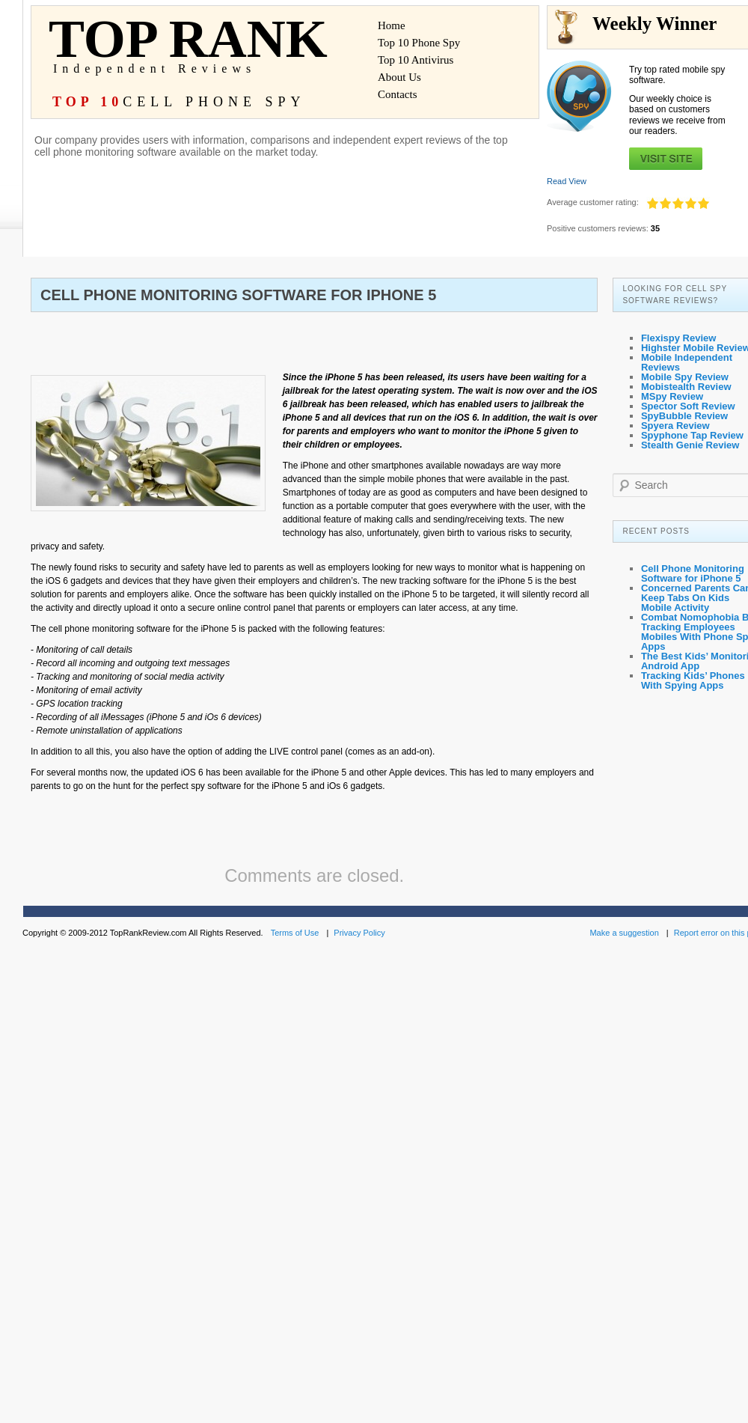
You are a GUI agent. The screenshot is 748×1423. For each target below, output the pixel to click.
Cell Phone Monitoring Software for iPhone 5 (692, 573)
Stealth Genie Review (690, 445)
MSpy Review (672, 396)
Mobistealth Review (686, 386)
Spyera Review (675, 425)
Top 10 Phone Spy (419, 43)
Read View (566, 181)
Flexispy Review (678, 338)
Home (391, 25)
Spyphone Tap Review (692, 435)
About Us (399, 77)
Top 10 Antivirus (415, 60)
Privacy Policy (359, 932)
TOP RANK (196, 47)
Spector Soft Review (688, 406)
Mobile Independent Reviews (686, 362)
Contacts (397, 94)
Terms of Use (295, 932)
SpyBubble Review (684, 415)
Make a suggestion (623, 932)
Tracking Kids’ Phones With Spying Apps (693, 680)
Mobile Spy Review (685, 377)
